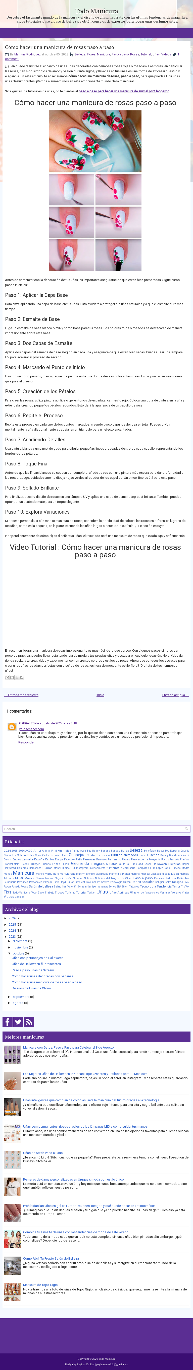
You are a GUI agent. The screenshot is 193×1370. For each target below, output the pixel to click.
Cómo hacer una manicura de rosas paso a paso (59, 47)
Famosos (101, 859)
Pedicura (171, 878)
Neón (69, 878)
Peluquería (10, 882)
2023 (12, 936)
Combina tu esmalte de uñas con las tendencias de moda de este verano (75, 1232)
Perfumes (22, 882)
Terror (176, 886)
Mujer (19, 878)
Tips (7, 892)
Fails (79, 859)
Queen (127, 882)
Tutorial (146, 54)
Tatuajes (134, 886)
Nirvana (77, 878)
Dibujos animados (124, 855)
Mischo (166, 873)
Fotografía (155, 859)
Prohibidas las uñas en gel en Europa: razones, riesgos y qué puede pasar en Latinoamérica (89, 1206)
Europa (59, 859)
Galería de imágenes (89, 863)
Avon (83, 850)
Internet (114, 868)
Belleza (80, 54)
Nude (121, 878)
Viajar (185, 892)
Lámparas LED (146, 868)
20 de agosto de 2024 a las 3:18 (54, 723)
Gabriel (24, 723)
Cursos (105, 855)
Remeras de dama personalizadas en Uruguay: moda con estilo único (73, 1179)
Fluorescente (139, 859)
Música (29, 878)
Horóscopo (35, 868)
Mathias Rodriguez (27, 54)
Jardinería (129, 868)
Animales (64, 850)
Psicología (116, 882)
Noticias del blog (105, 878)
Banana (105, 850)
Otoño (128, 878)
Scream (82, 886)
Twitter (91, 892)
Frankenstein (11, 864)
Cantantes (10, 855)
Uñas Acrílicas (119, 892)
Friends (46, 864)
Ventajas (165, 892)
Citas (38, 855)
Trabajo (49, 892)
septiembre (21, 997)
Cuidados (93, 855)
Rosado (16, 886)
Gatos (113, 864)
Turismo (70, 892)
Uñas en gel (137, 892)
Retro (168, 882)
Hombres (22, 868)
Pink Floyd (60, 882)
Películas (183, 878)
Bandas (115, 850)
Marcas (70, 873)
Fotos (165, 859)
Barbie (125, 850)
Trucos (59, 892)
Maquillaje (52, 873)
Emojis (8, 859)
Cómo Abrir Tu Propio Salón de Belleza (51, 1258)
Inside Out (68, 868)
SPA (119, 886)
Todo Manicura (96, 11)
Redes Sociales (143, 882)
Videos (166, 54)
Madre (185, 868)
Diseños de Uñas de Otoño (31, 988)
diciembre (20, 941)
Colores (47, 855)
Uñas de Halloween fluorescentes (36, 964)
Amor (37, 850)
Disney (164, 855)
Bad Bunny (93, 850)
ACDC (28, 850)
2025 (15, 850)
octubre (18, 953)
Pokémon (91, 882)
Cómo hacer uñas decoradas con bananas (42, 976)
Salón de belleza (41, 886)
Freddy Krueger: (30, 864)
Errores (17, 859)
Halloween (160, 864)
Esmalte (27, 859)
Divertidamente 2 (179, 855)
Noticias (89, 878)
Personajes (35, 882)
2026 (22, 850)
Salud (58, 886)
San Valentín (69, 886)
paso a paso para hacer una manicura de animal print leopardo (124, 91)
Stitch (125, 886)
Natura (49, 878)
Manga (8, 873)
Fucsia (66, 864)
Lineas (177, 868)
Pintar (70, 882)
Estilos (49, 859)
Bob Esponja (172, 850)
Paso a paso (120, 54)
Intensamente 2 (98, 868)
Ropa (7, 886)
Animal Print (49, 850)
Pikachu (48, 882)
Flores (91, 54)
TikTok (185, 886)
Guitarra (124, 864)
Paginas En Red (85, 1364)
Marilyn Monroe (85, 873)
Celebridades (25, 855)
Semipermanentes (97, 886)
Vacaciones (152, 892)
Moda (175, 873)
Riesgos (177, 882)
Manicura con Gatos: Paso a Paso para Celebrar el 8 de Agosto (68, 1047)
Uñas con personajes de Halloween (37, 958)
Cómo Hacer (61, 855)
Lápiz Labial (164, 868)
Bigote (160, 850)
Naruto (40, 878)
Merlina (135, 873)
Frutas (56, 864)
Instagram (82, 868)
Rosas (134, 54)
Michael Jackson (151, 873)
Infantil (57, 868)
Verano (176, 892)
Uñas (156, 54)
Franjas (184, 859)
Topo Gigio (37, 892)
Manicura (103, 54)
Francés (174, 859)
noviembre (20, 947)
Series (112, 886)
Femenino (114, 859)
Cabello (184, 850)
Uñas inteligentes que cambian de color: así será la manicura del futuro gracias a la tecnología (91, 1100)
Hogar (185, 864)
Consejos (77, 855)
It (121, 868)
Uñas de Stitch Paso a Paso (43, 1153)
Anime (75, 850)
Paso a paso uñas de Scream (33, 970)
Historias (174, 864)
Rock (186, 882)
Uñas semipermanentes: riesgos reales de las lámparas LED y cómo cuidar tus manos (85, 1126)
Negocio (59, 878)
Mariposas (101, 873)
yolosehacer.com (31, 729)
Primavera (103, 882)
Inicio (100, 695)
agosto (18, 1003)
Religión (160, 882)
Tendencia (164, 886)
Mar (62, 873)
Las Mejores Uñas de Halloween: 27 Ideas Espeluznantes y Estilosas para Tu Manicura (85, 1074)
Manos (40, 873)
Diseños (153, 855)
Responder (26, 742)
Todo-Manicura (21, 892)
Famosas (89, 859)
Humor (47, 868)
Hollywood (10, 868)
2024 (7, 850)
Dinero (142, 855)
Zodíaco (19, 897)
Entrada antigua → (175, 695)
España (39, 859)
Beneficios (150, 850)
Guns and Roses (141, 864)
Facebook (69, 859)
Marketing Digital (119, 873)
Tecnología (148, 886)
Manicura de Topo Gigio (40, 1285)
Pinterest (80, 882)
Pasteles (159, 878)
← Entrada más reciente (21, 695)
